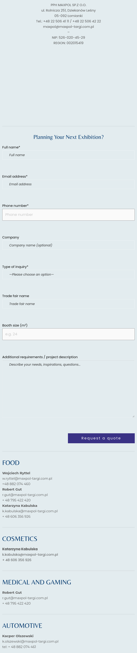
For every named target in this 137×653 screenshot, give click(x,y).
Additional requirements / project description (68, 387)
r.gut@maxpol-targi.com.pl (25, 496)
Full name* (68, 152)
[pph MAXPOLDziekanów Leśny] (68, 84)
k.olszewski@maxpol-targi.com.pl (30, 642)
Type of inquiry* (68, 274)
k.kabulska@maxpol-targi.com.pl (30, 512)
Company (68, 243)
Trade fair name (68, 301)
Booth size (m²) (68, 332)
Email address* (68, 181)
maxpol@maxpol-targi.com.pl (68, 26)
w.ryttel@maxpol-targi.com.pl (27, 479)
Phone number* (68, 212)
